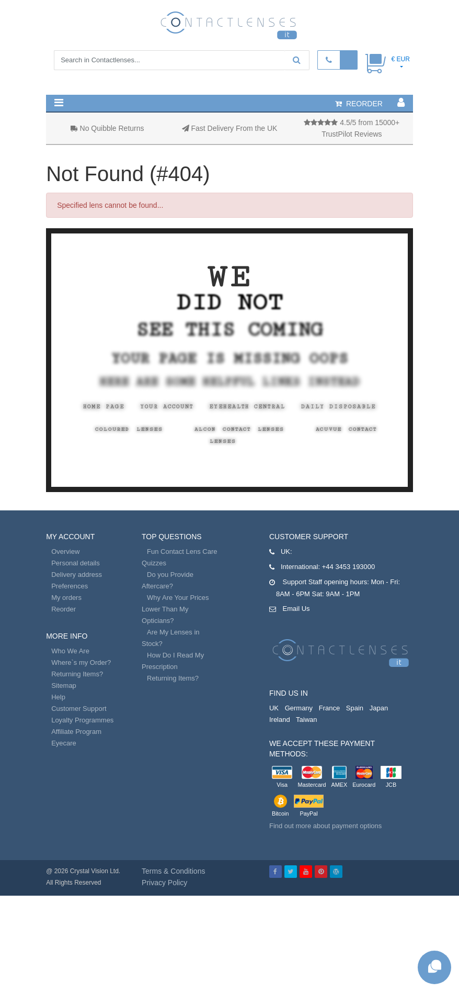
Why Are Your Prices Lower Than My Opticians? (175, 609)
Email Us (296, 608)
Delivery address (76, 574)
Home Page (103, 407)
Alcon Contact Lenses (239, 429)
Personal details (75, 563)
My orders (66, 597)
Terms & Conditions (173, 871)
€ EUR (400, 59)
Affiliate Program (76, 731)
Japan (379, 708)
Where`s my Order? (81, 662)
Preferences (69, 586)
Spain (354, 708)
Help (58, 697)
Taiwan (306, 719)
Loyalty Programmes (82, 720)
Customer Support (79, 708)
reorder (359, 103)
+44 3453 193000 (348, 567)
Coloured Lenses (129, 429)
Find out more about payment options (325, 826)
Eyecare (63, 743)
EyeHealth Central (247, 407)
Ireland (279, 719)
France (329, 708)
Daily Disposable (338, 407)
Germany (299, 708)
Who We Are (70, 651)
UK (274, 708)
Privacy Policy (164, 882)
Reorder (63, 609)
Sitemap (63, 685)
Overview (65, 551)
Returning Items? (77, 674)
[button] (58, 102)
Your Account (166, 407)
